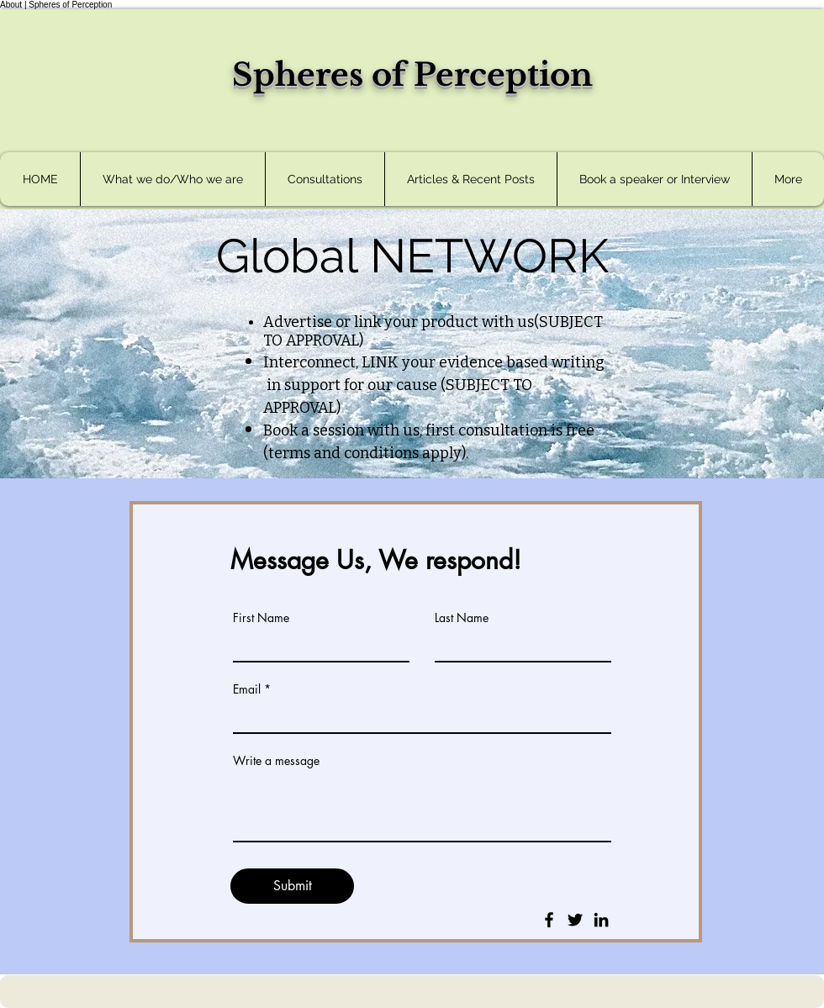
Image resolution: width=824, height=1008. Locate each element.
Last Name (462, 618)
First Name (261, 618)
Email (247, 689)
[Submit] (292, 886)
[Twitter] (575, 920)
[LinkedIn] (601, 920)
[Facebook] (549, 920)
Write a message (276, 761)
